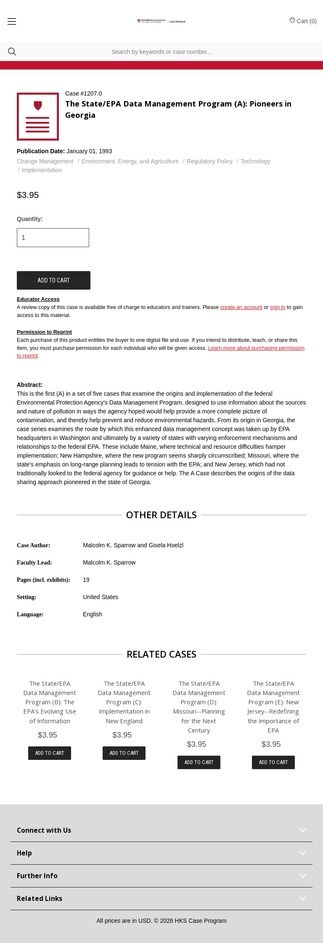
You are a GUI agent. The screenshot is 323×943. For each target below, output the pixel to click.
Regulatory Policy (210, 161)
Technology (255, 161)
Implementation (42, 170)
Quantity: (29, 219)
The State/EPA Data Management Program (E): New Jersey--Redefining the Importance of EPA (273, 706)
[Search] (8, 51)
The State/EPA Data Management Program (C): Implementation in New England (124, 702)
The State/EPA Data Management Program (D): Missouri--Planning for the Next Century (198, 706)
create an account (241, 307)
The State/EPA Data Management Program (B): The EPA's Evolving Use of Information (49, 702)
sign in (277, 307)
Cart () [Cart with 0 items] (303, 20)
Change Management (45, 161)
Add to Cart (49, 753)
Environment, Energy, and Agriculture (130, 161)
